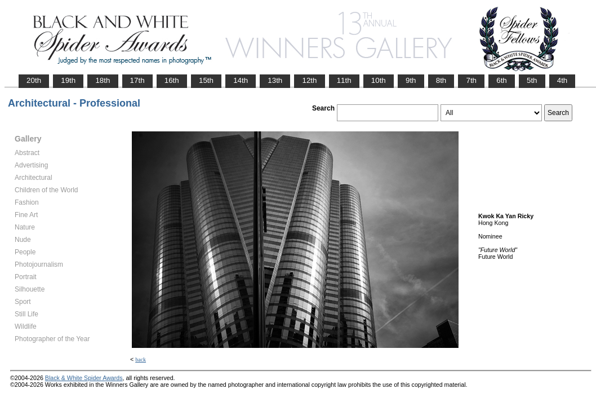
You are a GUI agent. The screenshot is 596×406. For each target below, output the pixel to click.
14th (240, 80)
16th (171, 80)
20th (33, 80)
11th (344, 80)
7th (471, 80)
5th (532, 80)
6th (501, 80)
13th (274, 80)
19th (68, 80)
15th (206, 80)
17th (137, 80)
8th (441, 80)
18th (102, 80)
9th (410, 80)
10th (378, 80)
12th (309, 80)
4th (562, 80)
